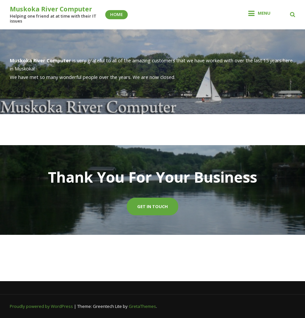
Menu (264, 13)
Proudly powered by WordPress (42, 306)
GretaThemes (142, 306)
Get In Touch (152, 206)
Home (116, 14)
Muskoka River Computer (51, 9)
